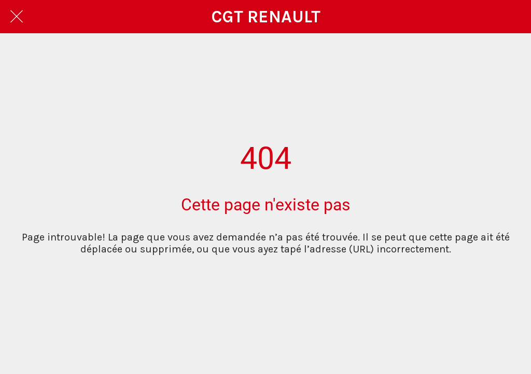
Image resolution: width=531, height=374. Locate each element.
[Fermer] (16, 16)
